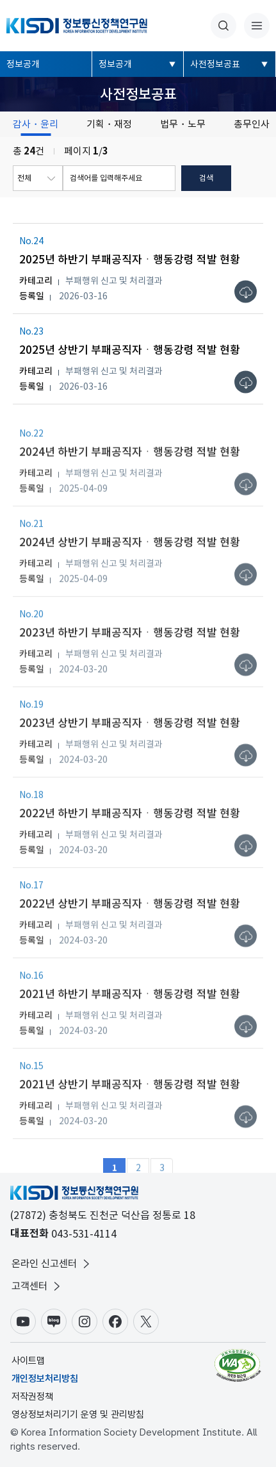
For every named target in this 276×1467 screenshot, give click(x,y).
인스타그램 (84, 1321)
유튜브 (23, 1321)
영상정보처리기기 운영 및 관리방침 (78, 1414)
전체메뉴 (257, 25)
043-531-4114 (84, 1233)
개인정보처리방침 (45, 1378)
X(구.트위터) (146, 1321)
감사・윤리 (35, 124)
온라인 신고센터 (52, 1263)
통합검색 (223, 25)
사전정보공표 (215, 64)
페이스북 (115, 1321)
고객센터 (37, 1286)
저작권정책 (32, 1396)
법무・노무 (183, 124)
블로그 (54, 1321)
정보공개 (23, 64)
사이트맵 (28, 1360)
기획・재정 (109, 124)
